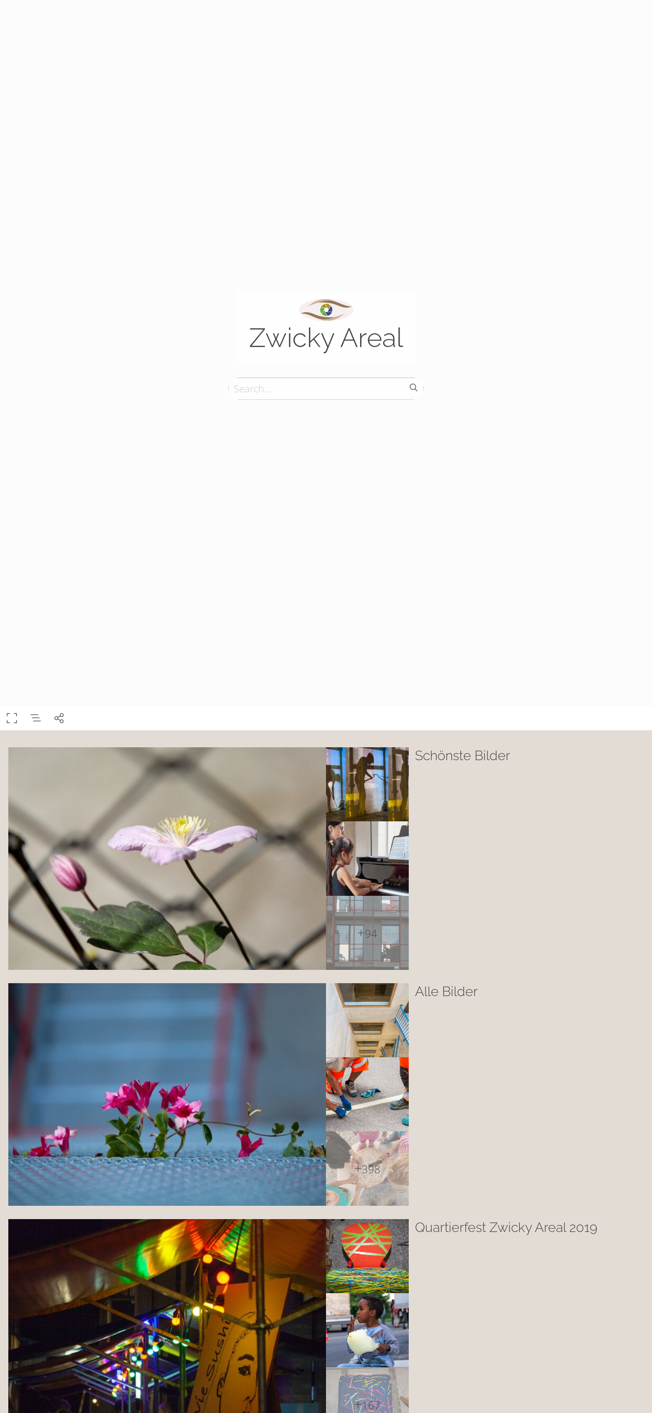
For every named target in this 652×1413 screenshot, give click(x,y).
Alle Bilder (446, 991)
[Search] (326, 388)
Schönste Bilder (462, 755)
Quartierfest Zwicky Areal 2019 (506, 1227)
